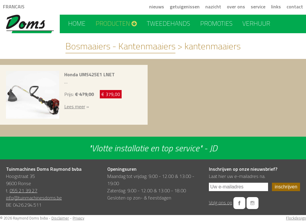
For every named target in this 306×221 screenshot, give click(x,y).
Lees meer (74, 106)
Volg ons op (220, 202)
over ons (236, 6)
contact (295, 6)
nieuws (156, 6)
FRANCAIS (14, 6)
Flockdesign (296, 218)
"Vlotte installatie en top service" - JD (153, 148)
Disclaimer (60, 218)
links (276, 6)
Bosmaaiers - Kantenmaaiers (120, 46)
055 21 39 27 (23, 190)
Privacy (78, 218)
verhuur (256, 23)
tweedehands (168, 23)
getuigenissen (185, 6)
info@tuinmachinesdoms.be (34, 197)
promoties (216, 23)
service (258, 6)
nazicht (213, 6)
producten (116, 23)
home (76, 23)
